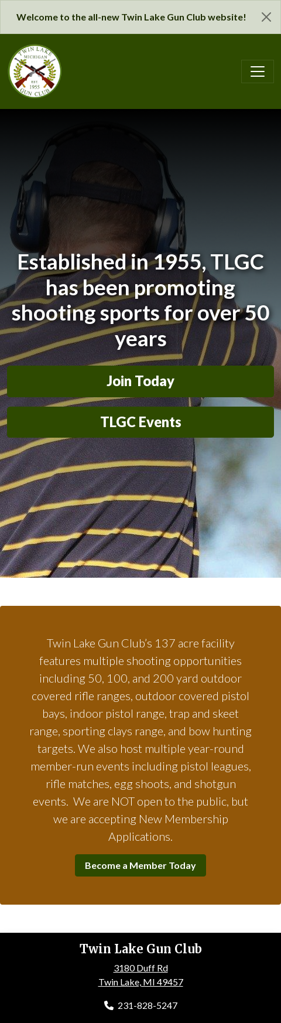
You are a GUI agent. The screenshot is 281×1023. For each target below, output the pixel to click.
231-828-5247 (140, 1005)
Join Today (140, 381)
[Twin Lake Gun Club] (35, 70)
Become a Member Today (140, 865)
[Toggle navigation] (257, 71)
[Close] (266, 17)
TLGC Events (140, 422)
